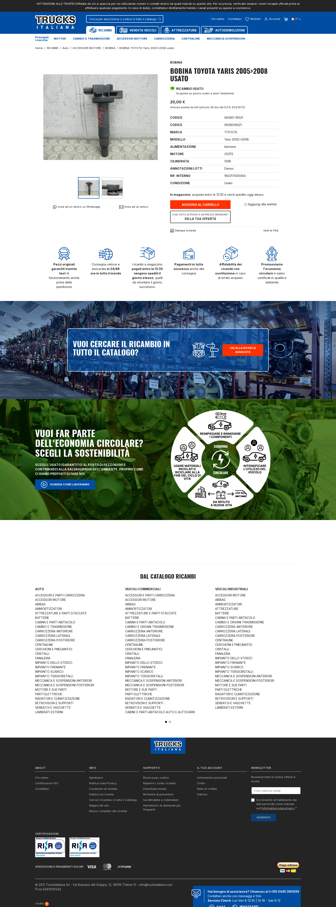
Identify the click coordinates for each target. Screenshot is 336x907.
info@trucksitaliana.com (155, 884)
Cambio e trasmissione (91, 38)
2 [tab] (170, 722)
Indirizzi (202, 794)
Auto (39, 589)
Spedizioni (96, 777)
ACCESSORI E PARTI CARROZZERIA (60, 595)
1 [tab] (166, 722)
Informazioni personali (212, 777)
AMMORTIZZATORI (48, 609)
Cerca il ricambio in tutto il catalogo (113, 800)
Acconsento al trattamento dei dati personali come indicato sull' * (276, 804)
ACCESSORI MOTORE (50, 600)
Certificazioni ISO (46, 783)
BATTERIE (42, 617)
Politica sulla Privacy (103, 783)
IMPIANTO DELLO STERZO (53, 662)
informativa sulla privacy (278, 808)
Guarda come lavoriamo (65, 484)
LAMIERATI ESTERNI (49, 712)
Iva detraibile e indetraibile (160, 800)
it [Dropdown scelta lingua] (296, 19)
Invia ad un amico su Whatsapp (76, 207)
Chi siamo (217, 19)
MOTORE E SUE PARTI (51, 689)
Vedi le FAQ (270, 230)
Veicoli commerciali (142, 589)
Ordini (201, 783)
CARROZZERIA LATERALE (52, 635)
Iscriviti (263, 817)
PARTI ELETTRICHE (48, 694)
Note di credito (207, 788)
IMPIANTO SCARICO (49, 671)
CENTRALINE (44, 644)
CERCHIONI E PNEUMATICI (53, 649)
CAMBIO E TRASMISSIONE (53, 626)
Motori (60, 38)
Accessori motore (132, 38)
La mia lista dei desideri (213, 800)
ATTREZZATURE (226, 609)
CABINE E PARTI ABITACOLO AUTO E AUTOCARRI (160, 712)
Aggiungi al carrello (200, 204)
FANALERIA (42, 658)
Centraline (191, 38)
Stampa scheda (183, 231)
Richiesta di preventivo (158, 794)
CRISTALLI (42, 653)
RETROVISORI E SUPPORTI (54, 703)
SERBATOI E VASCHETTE (53, 707)
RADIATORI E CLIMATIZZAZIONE (57, 698)
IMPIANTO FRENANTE (50, 667)
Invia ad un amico (133, 207)
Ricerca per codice (156, 777)
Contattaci (235, 19)
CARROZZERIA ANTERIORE (54, 631)
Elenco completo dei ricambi (108, 811)
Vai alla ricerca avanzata (243, 350)
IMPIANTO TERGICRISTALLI (54, 676)
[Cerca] (124, 19)
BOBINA (176, 62)
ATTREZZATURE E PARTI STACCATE (61, 613)
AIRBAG (40, 604)
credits (42, 903)
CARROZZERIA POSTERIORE (55, 640)
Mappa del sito (99, 805)
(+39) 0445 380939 (284, 891)
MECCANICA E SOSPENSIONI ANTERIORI (63, 680)
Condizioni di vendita (103, 788)
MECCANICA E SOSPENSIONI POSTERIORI (64, 685)
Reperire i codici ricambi (159, 783)
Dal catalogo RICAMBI (168, 577)
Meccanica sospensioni (226, 38)
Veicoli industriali (231, 589)
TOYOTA (230, 132)
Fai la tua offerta (200, 217)
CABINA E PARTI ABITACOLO (55, 622)
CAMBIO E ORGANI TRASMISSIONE (149, 626)
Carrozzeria (164, 38)
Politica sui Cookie (101, 794)
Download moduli (154, 788)
